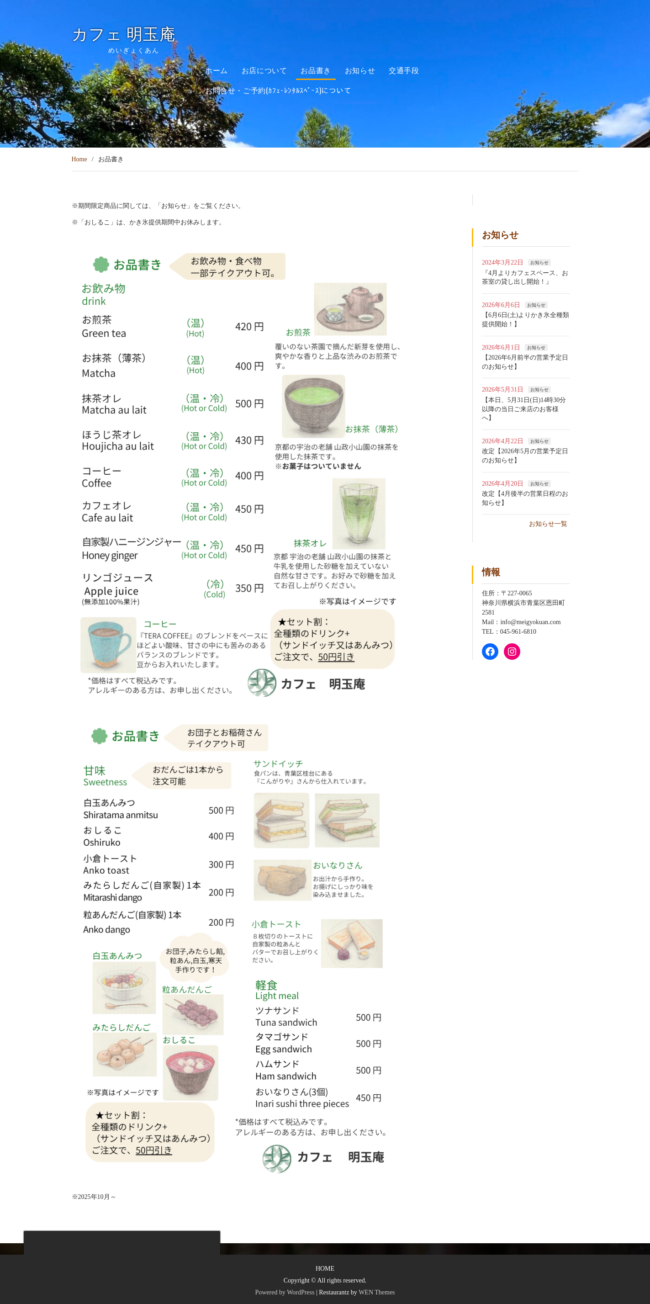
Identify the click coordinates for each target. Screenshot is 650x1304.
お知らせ (360, 69)
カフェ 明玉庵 (132, 34)
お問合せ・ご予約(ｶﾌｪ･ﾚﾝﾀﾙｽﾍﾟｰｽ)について (278, 90)
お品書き (316, 69)
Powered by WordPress (284, 1292)
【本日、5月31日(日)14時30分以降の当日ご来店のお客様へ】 (524, 409)
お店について (264, 69)
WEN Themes (377, 1292)
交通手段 (404, 69)
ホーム (216, 69)
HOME (325, 1268)
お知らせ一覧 (548, 523)
